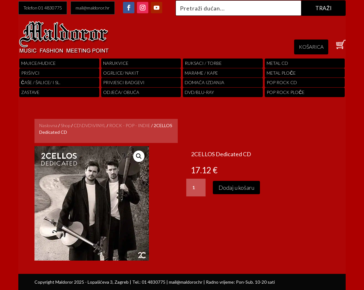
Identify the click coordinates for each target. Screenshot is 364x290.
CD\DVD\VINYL (90, 125)
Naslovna (48, 125)
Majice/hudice (38, 63)
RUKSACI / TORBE (203, 63)
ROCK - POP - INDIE (129, 125)
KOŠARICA (311, 47)
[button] (139, 156)
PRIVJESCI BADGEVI (124, 82)
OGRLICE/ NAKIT (121, 73)
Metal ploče (281, 73)
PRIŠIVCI (30, 73)
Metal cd (277, 63)
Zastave (30, 92)
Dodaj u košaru (236, 187)
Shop (65, 125)
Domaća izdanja (204, 82)
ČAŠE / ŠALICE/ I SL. (40, 82)
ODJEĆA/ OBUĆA (121, 92)
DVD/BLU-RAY (199, 92)
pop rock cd (282, 82)
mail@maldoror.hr (93, 7)
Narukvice (115, 63)
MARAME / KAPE (201, 73)
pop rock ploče (285, 92)
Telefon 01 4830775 (42, 7)
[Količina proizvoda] (195, 187)
